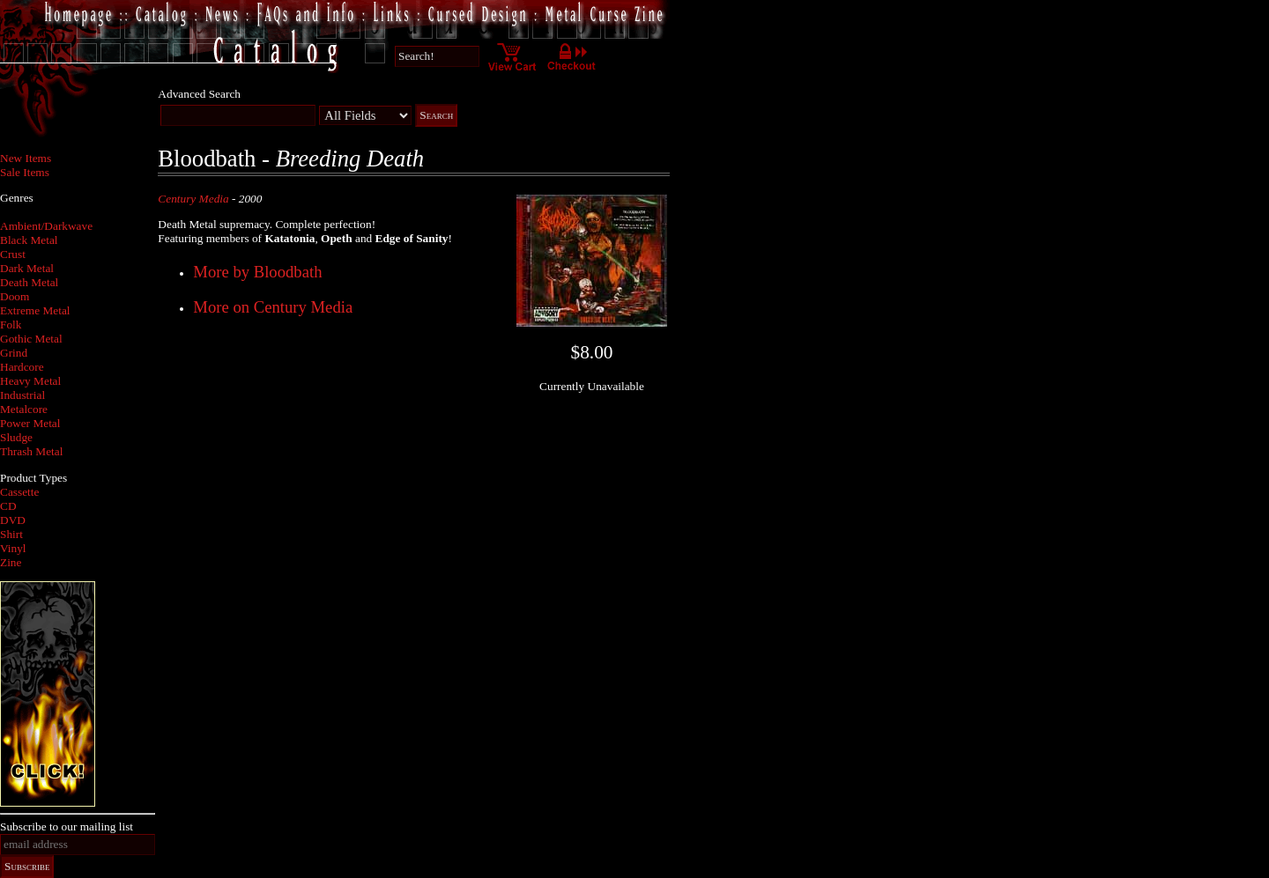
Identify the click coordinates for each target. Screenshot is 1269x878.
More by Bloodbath (257, 271)
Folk (10, 324)
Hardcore (22, 366)
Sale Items (24, 172)
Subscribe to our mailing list (66, 826)
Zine (10, 562)
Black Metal (29, 240)
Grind (13, 352)
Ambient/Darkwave (46, 225)
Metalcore (24, 409)
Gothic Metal (31, 338)
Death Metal (29, 282)
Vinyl (13, 548)
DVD (13, 520)
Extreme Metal (35, 310)
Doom (14, 296)
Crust (13, 254)
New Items (25, 158)
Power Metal (30, 423)
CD (8, 506)
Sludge (16, 437)
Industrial (22, 395)
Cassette (19, 491)
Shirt (11, 534)
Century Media (193, 198)
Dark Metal (27, 268)
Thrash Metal (31, 451)
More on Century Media (272, 307)
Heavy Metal (30, 380)
